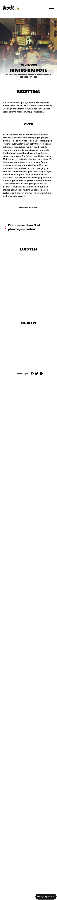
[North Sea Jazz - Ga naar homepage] (11, 7)
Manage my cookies (46, 897)
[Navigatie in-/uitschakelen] (51, 8)
